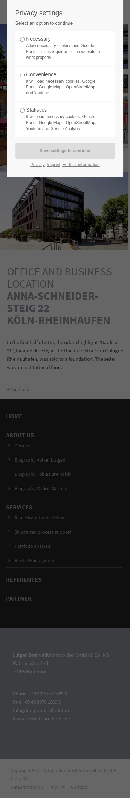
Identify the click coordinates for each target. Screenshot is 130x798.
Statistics (63, 119)
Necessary (63, 48)
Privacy (37, 164)
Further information (81, 164)
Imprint (53, 164)
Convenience (63, 83)
